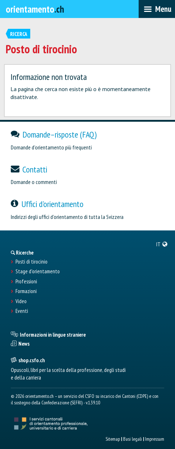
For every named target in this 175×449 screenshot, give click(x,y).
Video (21, 301)
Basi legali (132, 439)
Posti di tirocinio (31, 262)
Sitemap (113, 439)
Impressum (154, 439)
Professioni (26, 281)
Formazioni (26, 291)
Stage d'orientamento (37, 271)
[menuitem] (162, 244)
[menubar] (157, 9)
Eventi (21, 311)
